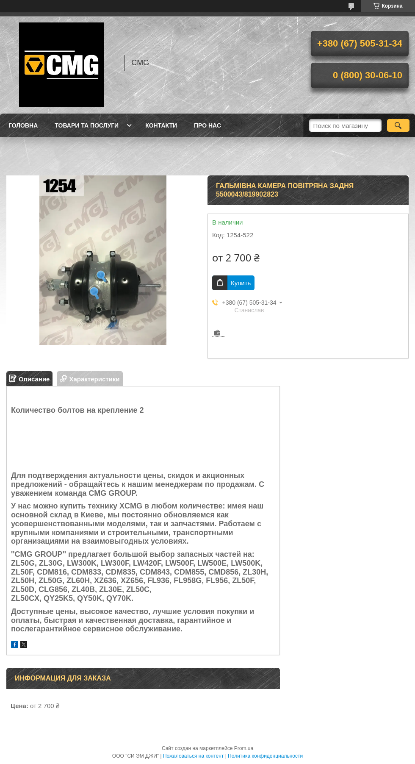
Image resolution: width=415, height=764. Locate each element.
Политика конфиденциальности (265, 756)
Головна (23, 125)
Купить (241, 282)
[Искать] (398, 125)
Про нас (207, 125)
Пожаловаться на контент (193, 756)
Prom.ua (243, 748)
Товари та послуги (87, 125)
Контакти (161, 125)
